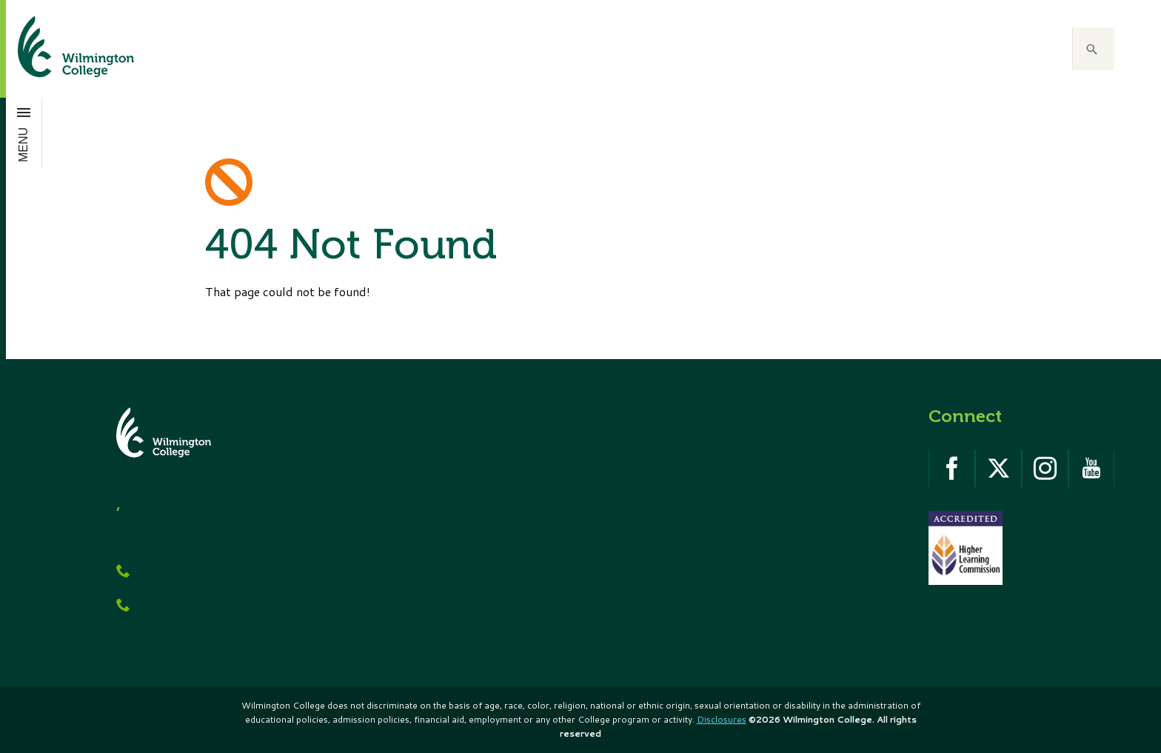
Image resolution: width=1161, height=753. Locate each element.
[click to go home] (58, 49)
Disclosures (721, 719)
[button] (1093, 48)
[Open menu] (24, 132)
